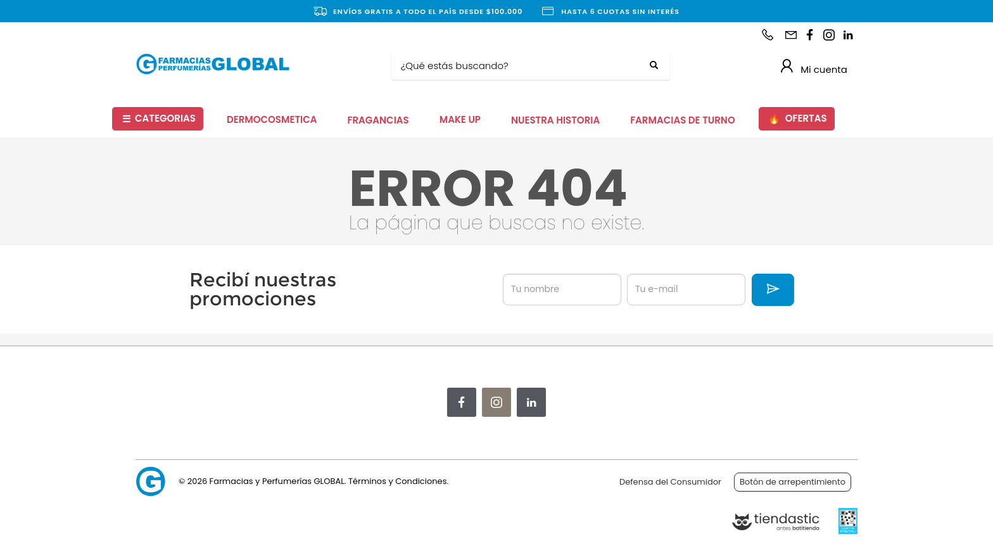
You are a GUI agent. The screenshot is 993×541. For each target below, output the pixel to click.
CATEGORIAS (159, 118)
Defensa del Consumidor (670, 482)
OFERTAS (797, 118)
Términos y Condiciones (397, 481)
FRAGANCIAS (378, 120)
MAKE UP (460, 119)
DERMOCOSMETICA (272, 119)
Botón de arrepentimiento (792, 482)
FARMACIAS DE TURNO (682, 120)
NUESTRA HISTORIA (555, 120)
